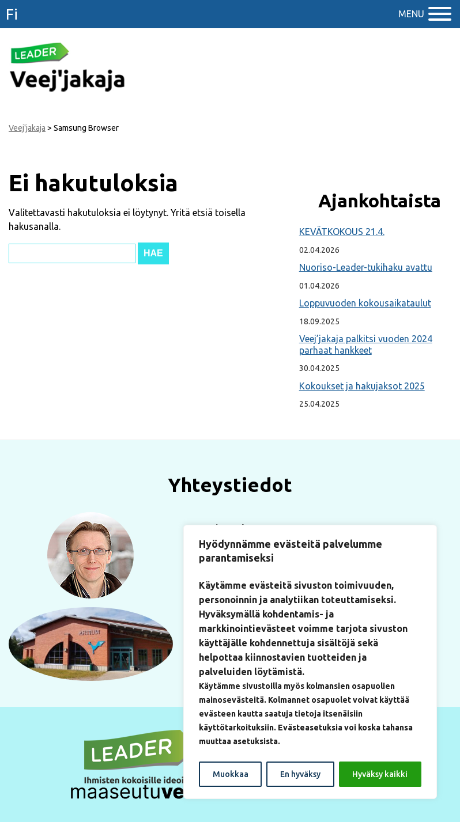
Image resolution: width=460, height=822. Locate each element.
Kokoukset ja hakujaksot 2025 (362, 386)
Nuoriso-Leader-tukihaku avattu (365, 267)
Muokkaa (230, 774)
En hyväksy (300, 774)
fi (12, 14)
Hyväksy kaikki (380, 774)
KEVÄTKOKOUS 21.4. (341, 231)
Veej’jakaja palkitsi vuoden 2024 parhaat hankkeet (365, 344)
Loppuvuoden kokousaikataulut (365, 303)
